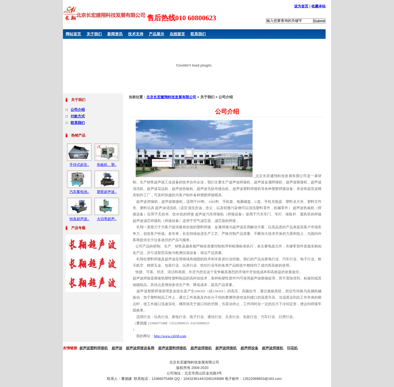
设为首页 (301, 6)
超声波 (117, 348)
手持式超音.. (79, 165)
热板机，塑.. (107, 165)
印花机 (292, 348)
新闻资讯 (115, 34)
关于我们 (94, 34)
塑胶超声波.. (107, 192)
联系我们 (198, 34)
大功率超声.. (107, 219)
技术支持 (135, 34)
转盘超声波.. (79, 219)
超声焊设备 (249, 348)
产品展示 (156, 34)
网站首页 (73, 34)
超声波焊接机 (201, 348)
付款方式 (78, 116)
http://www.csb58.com (170, 336)
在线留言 (177, 34)
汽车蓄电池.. (79, 192)
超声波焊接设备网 (140, 348)
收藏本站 (318, 6)
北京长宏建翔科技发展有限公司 (171, 97)
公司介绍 (78, 110)
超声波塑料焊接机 (93, 348)
